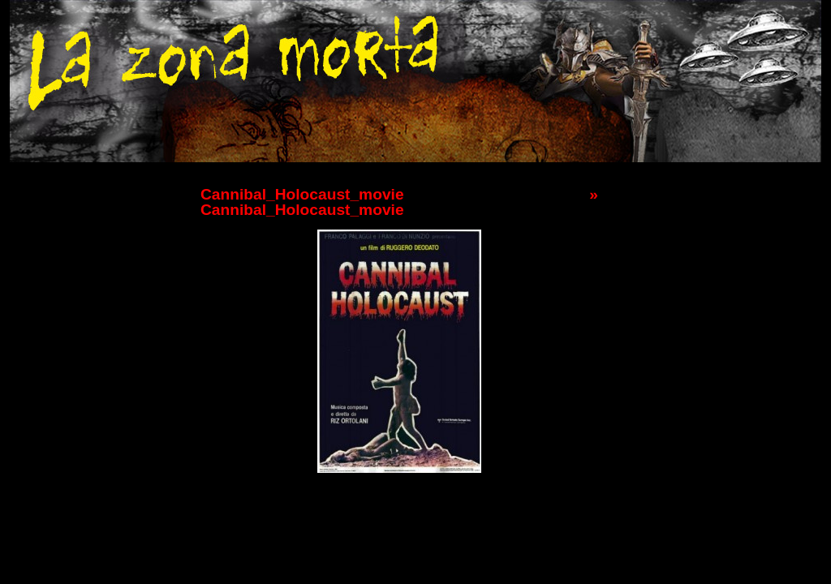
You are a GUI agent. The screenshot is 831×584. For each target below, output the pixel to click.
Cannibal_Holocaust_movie (302, 194)
